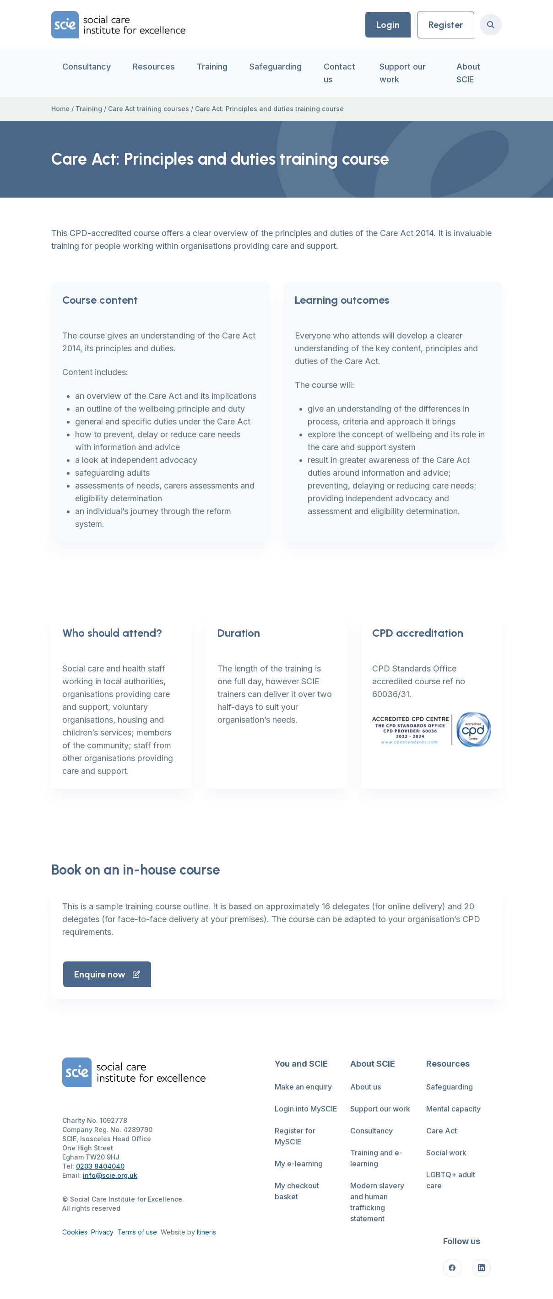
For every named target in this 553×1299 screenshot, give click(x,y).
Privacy (102, 1232)
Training (212, 66)
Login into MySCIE (306, 1108)
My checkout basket (297, 1191)
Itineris (206, 1232)
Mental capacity (453, 1108)
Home (60, 109)
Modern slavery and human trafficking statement (377, 1202)
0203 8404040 (100, 1166)
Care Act (441, 1130)
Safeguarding (275, 66)
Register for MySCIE (295, 1136)
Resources (154, 66)
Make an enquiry (303, 1086)
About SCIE (468, 73)
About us (365, 1086)
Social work (446, 1152)
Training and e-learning (376, 1158)
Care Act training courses (148, 109)
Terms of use (137, 1232)
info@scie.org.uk (110, 1175)
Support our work (403, 73)
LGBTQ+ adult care (450, 1180)
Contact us (339, 73)
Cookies (74, 1232)
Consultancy (86, 66)
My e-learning (299, 1163)
